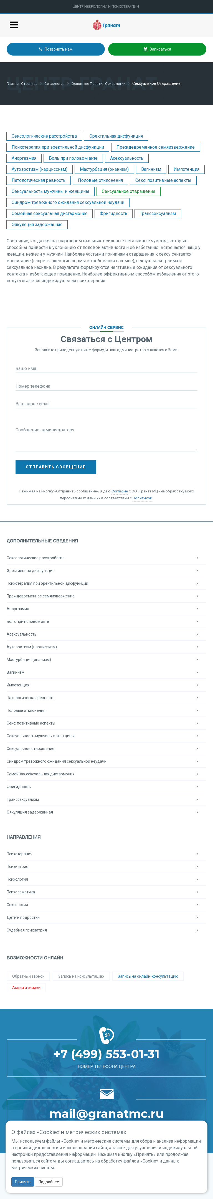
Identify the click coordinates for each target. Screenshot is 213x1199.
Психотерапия (106, 853)
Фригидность (113, 213)
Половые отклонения (100, 180)
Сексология (58, 83)
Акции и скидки (26, 987)
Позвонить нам (55, 49)
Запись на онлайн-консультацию (148, 976)
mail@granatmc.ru (106, 1113)
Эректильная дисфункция (116, 135)
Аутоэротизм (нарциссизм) (39, 169)
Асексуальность (126, 158)
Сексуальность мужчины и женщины (50, 191)
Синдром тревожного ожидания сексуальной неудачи (68, 202)
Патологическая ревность (38, 180)
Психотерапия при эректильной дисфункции (58, 146)
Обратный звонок (28, 976)
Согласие (119, 491)
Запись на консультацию (81, 976)
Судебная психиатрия (106, 930)
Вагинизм (151, 169)
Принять (23, 1182)
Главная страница (23, 83)
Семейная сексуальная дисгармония (49, 213)
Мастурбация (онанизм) (104, 169)
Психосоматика (106, 891)
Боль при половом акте (73, 158)
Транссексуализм (158, 213)
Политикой (142, 497)
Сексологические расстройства (44, 135)
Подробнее (49, 1182)
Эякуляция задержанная (37, 224)
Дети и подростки (106, 917)
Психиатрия (106, 866)
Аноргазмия (24, 158)
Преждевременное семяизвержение (155, 146)
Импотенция (186, 169)
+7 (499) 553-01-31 (106, 1053)
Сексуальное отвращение (128, 191)
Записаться (157, 49)
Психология (106, 879)
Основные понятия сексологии (104, 83)
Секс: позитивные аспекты (163, 180)
